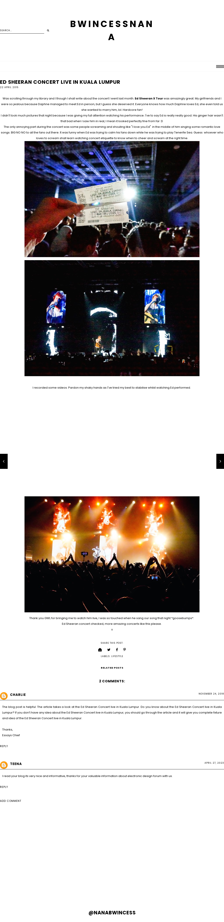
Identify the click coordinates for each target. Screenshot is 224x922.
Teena (16, 764)
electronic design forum (145, 776)
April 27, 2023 (214, 763)
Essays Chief (11, 735)
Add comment (10, 801)
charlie (18, 694)
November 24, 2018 (211, 693)
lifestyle (117, 656)
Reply (4, 746)
